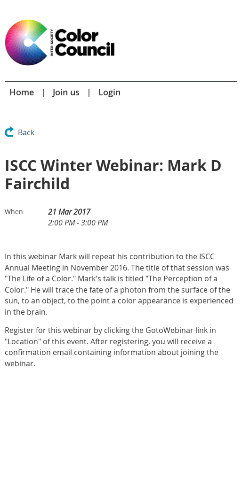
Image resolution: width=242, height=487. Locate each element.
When (14, 211)
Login (109, 92)
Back (26, 132)
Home (21, 92)
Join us (66, 92)
